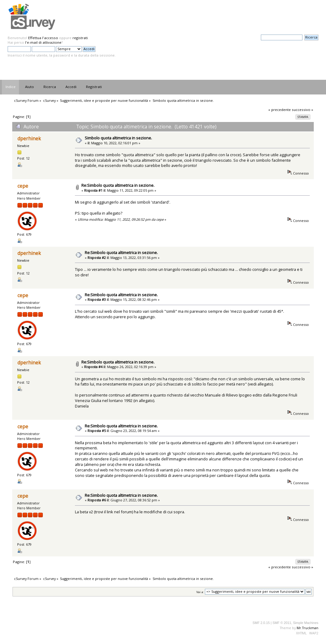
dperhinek (29, 138)
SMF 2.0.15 (261, 623)
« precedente (279, 109)
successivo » (302, 109)
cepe (22, 186)
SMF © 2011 (281, 623)
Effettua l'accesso (43, 37)
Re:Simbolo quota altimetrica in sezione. (117, 185)
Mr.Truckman (307, 627)
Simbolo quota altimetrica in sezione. (118, 138)
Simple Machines (305, 623)
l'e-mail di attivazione (43, 42)
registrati (80, 37)
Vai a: (200, 592)
